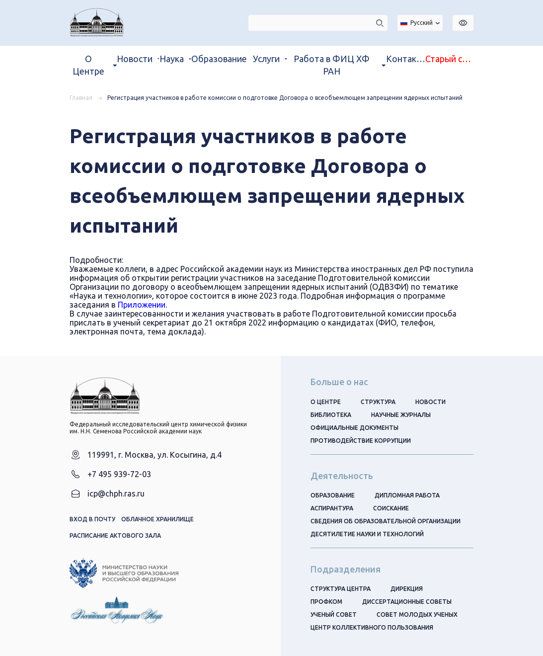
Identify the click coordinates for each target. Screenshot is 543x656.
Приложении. (142, 304)
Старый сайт (449, 59)
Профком (326, 601)
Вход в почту (92, 519)
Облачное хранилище (157, 519)
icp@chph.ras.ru (116, 493)
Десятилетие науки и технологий (367, 534)
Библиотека (330, 414)
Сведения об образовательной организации (385, 521)
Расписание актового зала (115, 535)
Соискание (391, 508)
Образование (332, 495)
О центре (325, 402)
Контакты (405, 59)
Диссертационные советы (407, 601)
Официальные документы (354, 427)
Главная (81, 97)
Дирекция (406, 588)
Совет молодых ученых (417, 614)
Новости (430, 402)
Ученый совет (333, 614)
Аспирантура (331, 508)
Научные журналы (401, 414)
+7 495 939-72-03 (119, 474)
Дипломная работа (407, 495)
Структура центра (340, 588)
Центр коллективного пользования (371, 627)
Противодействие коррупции (360, 440)
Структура (378, 402)
